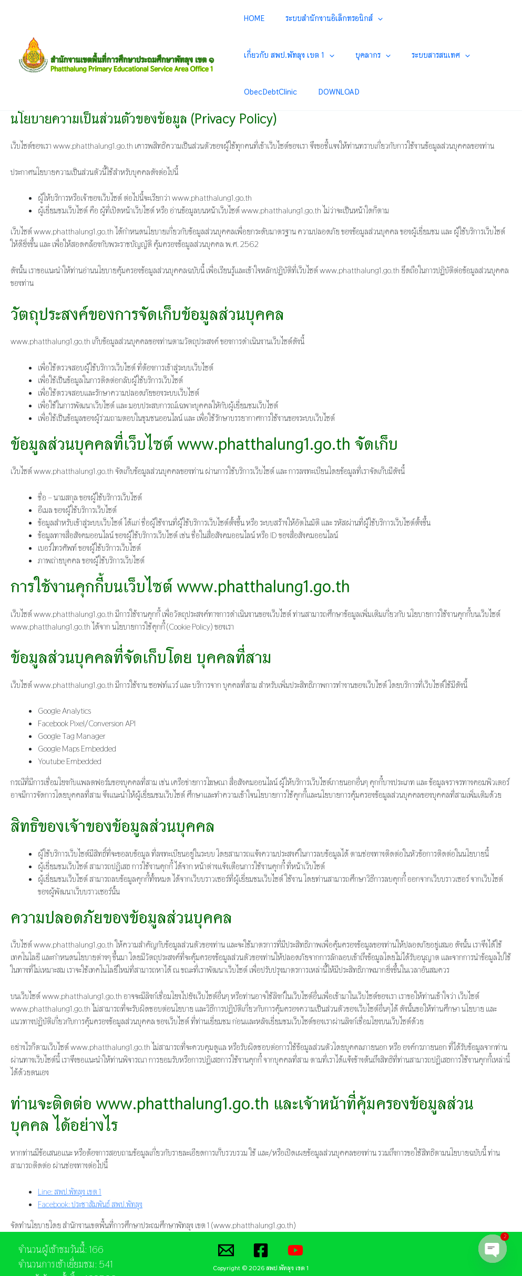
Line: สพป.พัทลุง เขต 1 (71, 1155)
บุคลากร (265, 55)
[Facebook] (261, 1214)
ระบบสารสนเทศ (320, 55)
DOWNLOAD (440, 55)
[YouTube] (295, 1214)
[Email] (226, 1214)
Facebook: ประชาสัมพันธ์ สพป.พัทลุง (91, 1168)
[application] (369, 18)
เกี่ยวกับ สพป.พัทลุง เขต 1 (427, 18)
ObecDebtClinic (384, 55)
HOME (258, 18)
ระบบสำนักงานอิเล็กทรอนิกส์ (325, 18)
